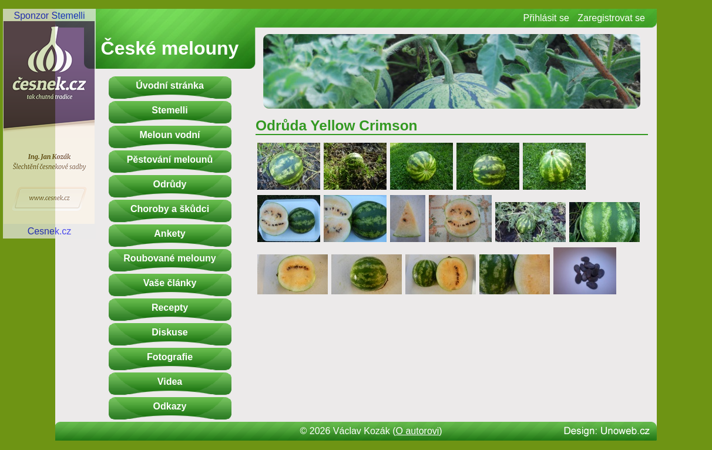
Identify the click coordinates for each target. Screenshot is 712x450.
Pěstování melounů (170, 159)
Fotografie (170, 357)
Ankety (169, 234)
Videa (169, 382)
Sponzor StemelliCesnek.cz (49, 123)
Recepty (170, 308)
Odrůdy (170, 184)
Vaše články (170, 283)
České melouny (170, 48)
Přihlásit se (546, 18)
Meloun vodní (169, 135)
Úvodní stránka (170, 85)
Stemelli (169, 110)
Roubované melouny (169, 258)
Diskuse (169, 332)
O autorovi (417, 431)
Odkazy (170, 406)
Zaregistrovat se (611, 18)
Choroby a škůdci (169, 209)
